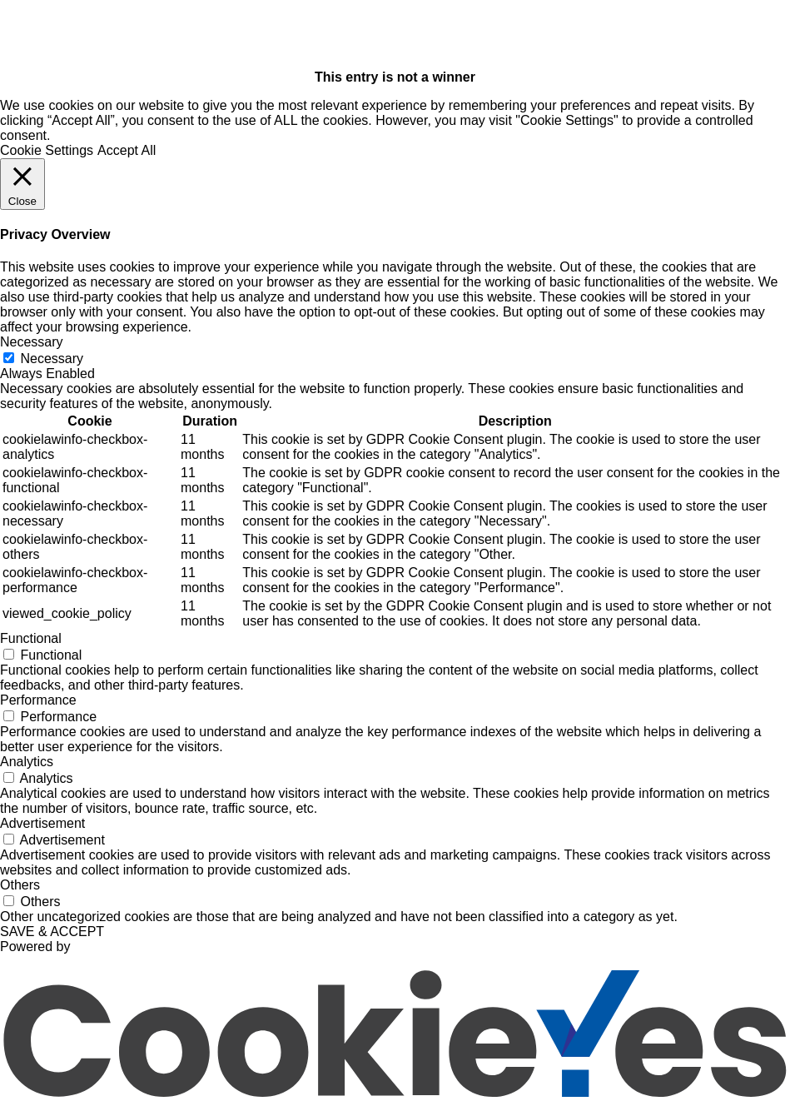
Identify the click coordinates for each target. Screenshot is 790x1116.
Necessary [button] (31, 342)
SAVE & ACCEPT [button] (52, 931)
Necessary (51, 358)
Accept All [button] (126, 150)
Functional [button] (31, 638)
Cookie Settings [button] (46, 150)
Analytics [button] (26, 762)
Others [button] (20, 885)
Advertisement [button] (42, 823)
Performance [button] (38, 700)
